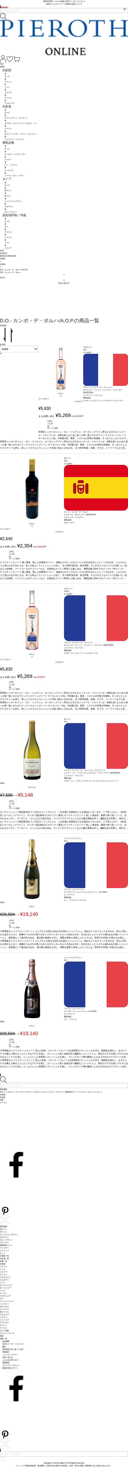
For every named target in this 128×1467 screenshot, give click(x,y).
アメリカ (3, 1275)
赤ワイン (3, 1229)
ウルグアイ (4, 1280)
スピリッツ (4, 1250)
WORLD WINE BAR (8, 256)
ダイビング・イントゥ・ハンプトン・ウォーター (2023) (86, 645)
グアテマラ (4, 1323)
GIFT (2, 251)
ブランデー (4, 1242)
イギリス (3, 1317)
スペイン (3, 1293)
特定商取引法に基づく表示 (13, 1349)
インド (2, 1283)
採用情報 (5, 1363)
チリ (2, 1299)
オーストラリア (6, 1285)
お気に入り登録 (50, 423)
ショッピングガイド (10, 1355)
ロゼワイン (4, 1237)
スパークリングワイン (9, 1234)
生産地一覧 (4, 1256)
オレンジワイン (6, 1240)
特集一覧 (3, 1339)
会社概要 (5, 1341)
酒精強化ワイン (6, 1245)
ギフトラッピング (7, 1333)
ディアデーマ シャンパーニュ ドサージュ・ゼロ (83, 892)
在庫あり (61, 393)
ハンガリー (4, 1304)
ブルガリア (4, 1315)
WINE (2, 67)
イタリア (3, 1272)
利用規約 (5, 1352)
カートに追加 (52, 428)
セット (2, 1253)
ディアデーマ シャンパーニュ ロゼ (78, 1011)
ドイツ (2, 1269)
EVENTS (3, 253)
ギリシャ (3, 1325)
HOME (2, 259)
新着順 (5, 349)
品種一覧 (3, 1261)
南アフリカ (4, 1312)
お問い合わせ (7, 1357)
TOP (2, 64)
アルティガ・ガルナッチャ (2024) (77, 515)
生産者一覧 (4, 1258)
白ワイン (3, 1232)
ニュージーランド (7, 1301)
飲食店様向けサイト (10, 1368)
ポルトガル (4, 1307)
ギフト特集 (4, 1331)
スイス (2, 1291)
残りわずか (32, 787)
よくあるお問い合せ (10, 1360)
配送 (4, 1347)
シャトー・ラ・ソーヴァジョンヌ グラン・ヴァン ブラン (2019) (89, 773)
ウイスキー (4, 1248)
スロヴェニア (5, 1296)
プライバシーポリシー (11, 1365)
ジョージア (4, 1320)
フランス (3, 1266)
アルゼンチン (5, 1277)
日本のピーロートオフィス (13, 1344)
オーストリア (5, 1288)
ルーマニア (4, 1309)
